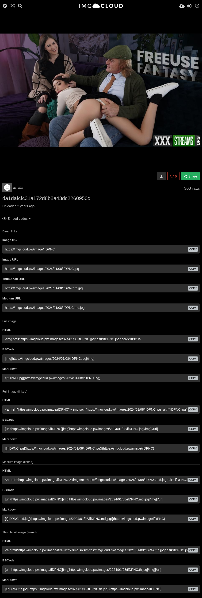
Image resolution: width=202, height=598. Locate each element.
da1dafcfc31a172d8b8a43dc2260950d (46, 198)
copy (193, 249)
